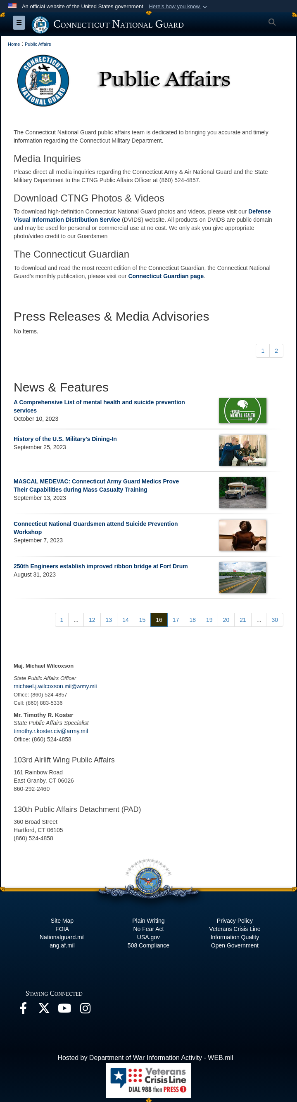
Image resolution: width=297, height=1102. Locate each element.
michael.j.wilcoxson (38, 686)
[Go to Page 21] (243, 620)
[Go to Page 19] (209, 620)
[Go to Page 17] (176, 620)
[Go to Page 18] (192, 620)
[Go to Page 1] (263, 351)
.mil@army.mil (80, 686)
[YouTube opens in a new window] (64, 1010)
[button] (179, 6)
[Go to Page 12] (92, 620)
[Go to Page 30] (274, 620)
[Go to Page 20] (226, 620)
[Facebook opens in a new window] (23, 1010)
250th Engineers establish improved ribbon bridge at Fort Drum (101, 566)
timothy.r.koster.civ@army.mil (51, 731)
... (76, 620)
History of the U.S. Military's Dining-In (65, 439)
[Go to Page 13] (109, 620)
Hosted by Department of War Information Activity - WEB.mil (145, 1057)
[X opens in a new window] (43, 1010)
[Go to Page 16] (159, 620)
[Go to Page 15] (142, 620)
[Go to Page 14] (125, 620)
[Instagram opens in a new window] (85, 1010)
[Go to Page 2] (276, 351)
